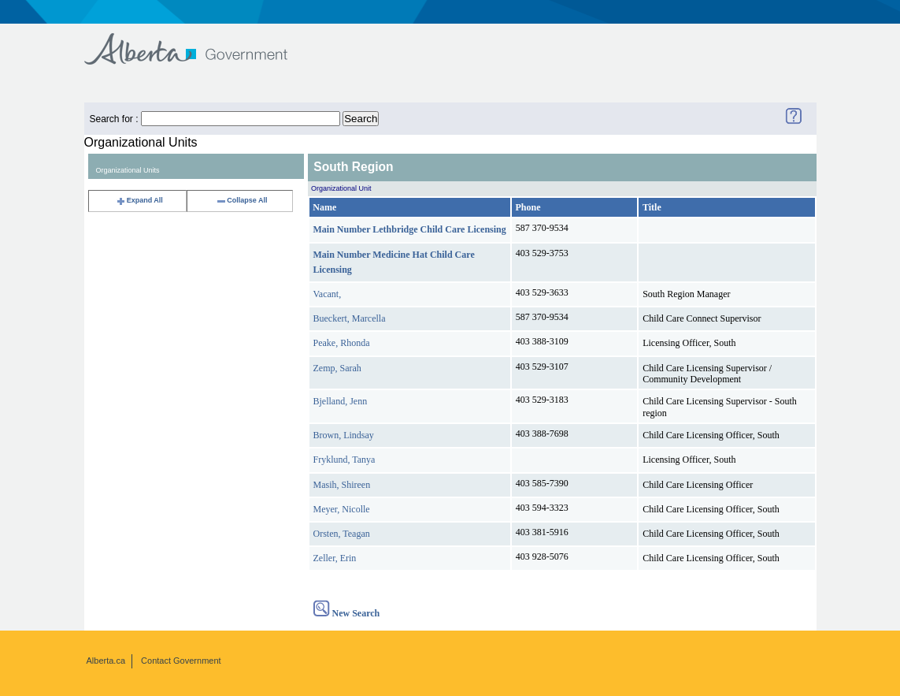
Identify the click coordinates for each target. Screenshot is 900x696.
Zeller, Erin (335, 558)
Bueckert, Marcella (349, 318)
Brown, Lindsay (343, 435)
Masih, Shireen (342, 484)
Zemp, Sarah (337, 368)
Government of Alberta (198, 41)
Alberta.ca (106, 660)
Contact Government (181, 660)
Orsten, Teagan (341, 533)
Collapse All (241, 200)
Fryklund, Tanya (344, 459)
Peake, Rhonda (341, 342)
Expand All (139, 200)
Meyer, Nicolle (341, 509)
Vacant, (327, 294)
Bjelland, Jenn (340, 401)
